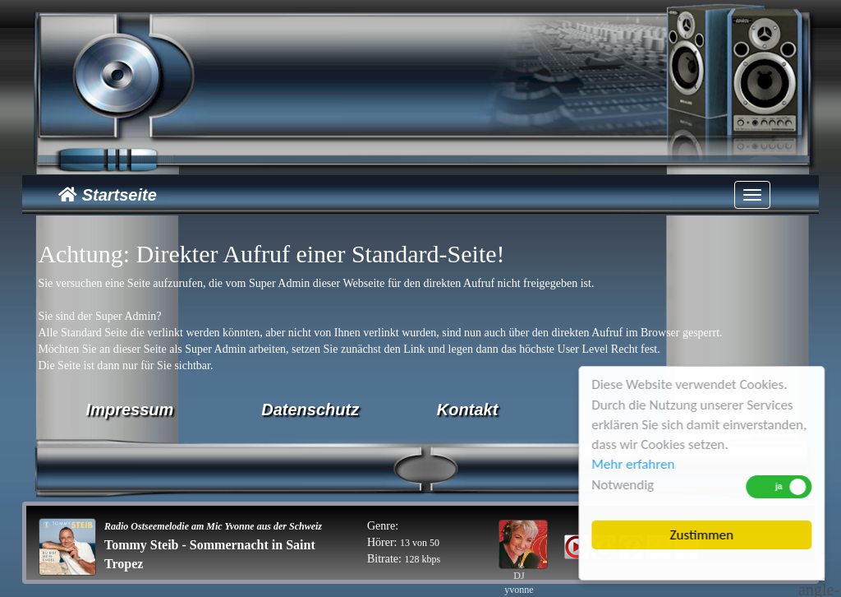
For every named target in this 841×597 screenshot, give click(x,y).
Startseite (107, 195)
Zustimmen (702, 535)
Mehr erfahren (633, 464)
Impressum (130, 409)
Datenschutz (310, 409)
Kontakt (467, 409)
